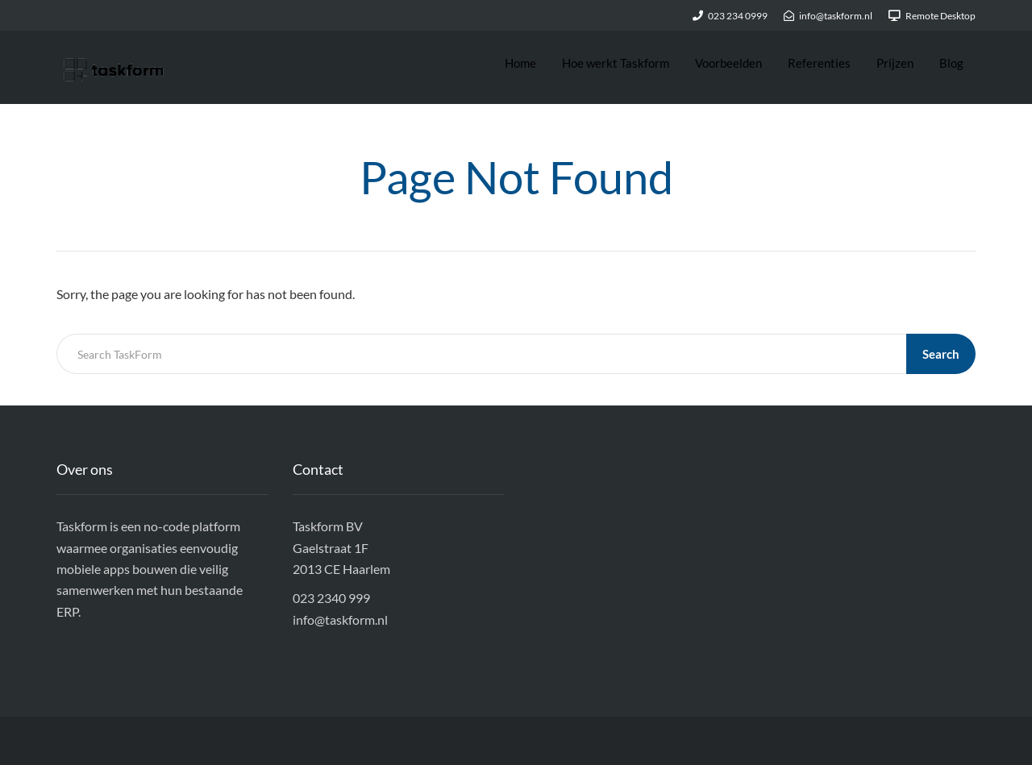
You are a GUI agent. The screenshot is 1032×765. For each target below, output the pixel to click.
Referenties (819, 63)
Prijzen (894, 63)
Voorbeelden (728, 63)
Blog (951, 63)
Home (520, 63)
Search (940, 354)
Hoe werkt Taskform (615, 63)
